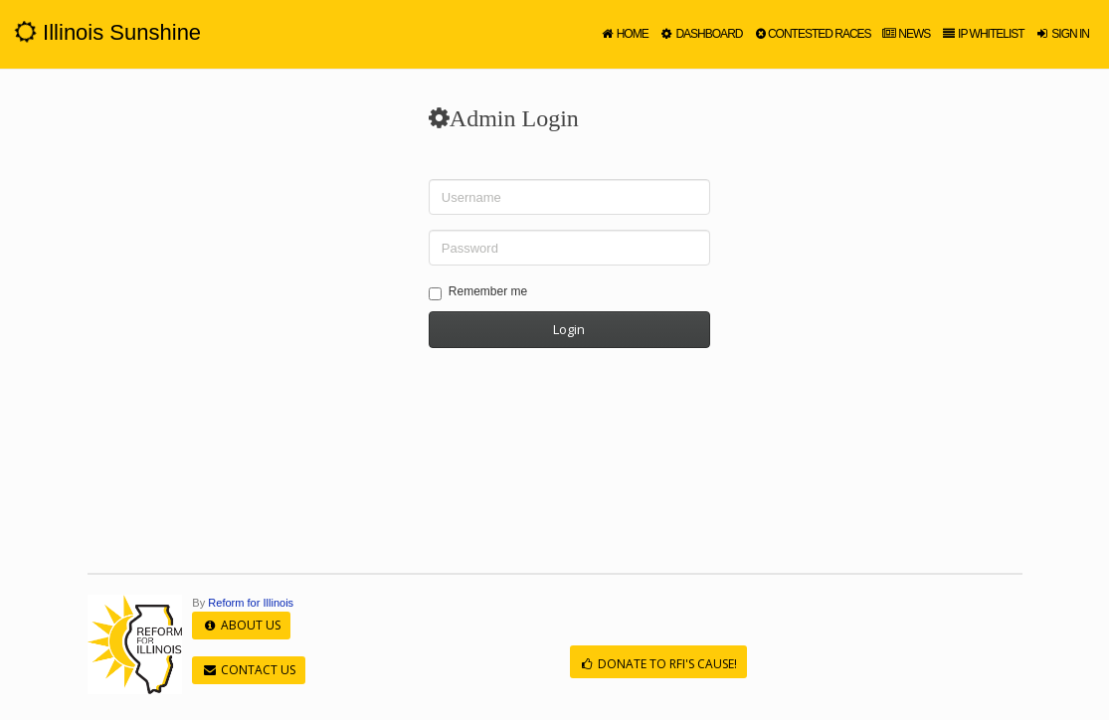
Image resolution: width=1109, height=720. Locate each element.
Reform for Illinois (250, 603)
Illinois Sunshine (108, 32)
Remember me (478, 292)
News (906, 34)
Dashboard (700, 34)
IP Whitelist (981, 34)
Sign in (1061, 34)
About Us (240, 625)
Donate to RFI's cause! (658, 663)
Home (623, 34)
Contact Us (248, 669)
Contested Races (811, 34)
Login (569, 329)
